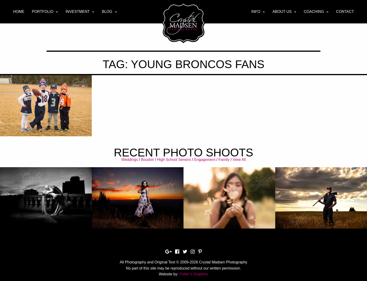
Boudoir (147, 160)
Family (223, 160)
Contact (345, 12)
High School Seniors (174, 160)
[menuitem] (18, 11)
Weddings (129, 160)
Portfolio (42, 12)
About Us (282, 12)
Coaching (314, 12)
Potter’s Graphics (193, 274)
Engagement (204, 160)
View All (239, 160)
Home (18, 12)
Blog (107, 12)
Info (255, 12)
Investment (78, 12)
